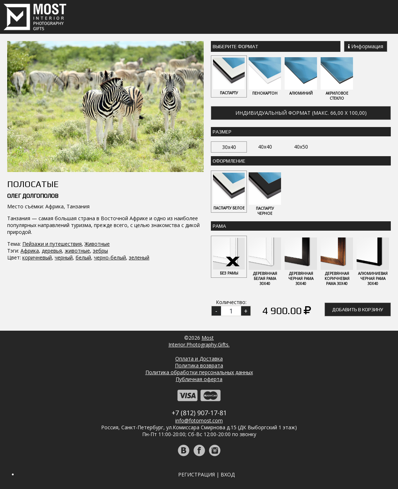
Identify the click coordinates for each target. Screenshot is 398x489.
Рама (219, 226)
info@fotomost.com (199, 420)
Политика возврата (199, 365)
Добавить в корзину (357, 309)
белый (83, 257)
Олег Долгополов (32, 196)
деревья (52, 250)
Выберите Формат (235, 46)
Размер (222, 132)
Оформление (229, 161)
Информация (365, 46)
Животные (97, 243)
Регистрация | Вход (206, 474)
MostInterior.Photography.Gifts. (199, 341)
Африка (30, 250)
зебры (100, 250)
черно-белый (110, 257)
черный (64, 257)
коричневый (37, 257)
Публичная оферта (199, 379)
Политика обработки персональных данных (199, 372)
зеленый (139, 257)
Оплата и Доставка (199, 358)
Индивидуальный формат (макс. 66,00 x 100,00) (301, 112)
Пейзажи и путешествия (52, 243)
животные (77, 250)
